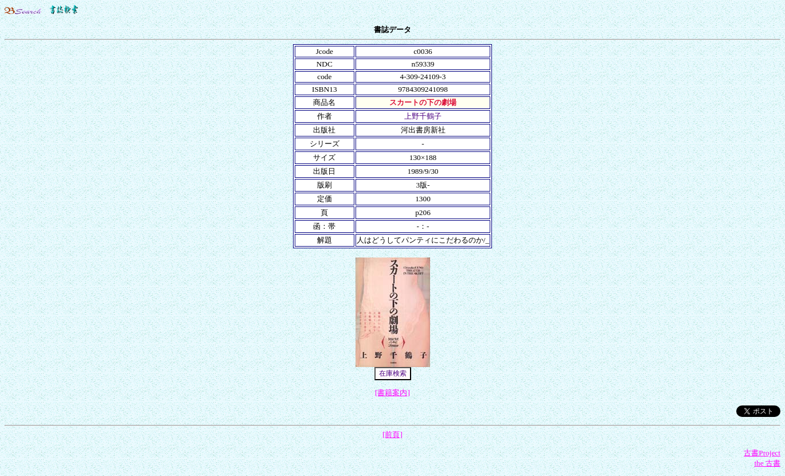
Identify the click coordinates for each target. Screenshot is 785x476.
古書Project (762, 452)
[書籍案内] (392, 392)
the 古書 (767, 463)
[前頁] (392, 434)
